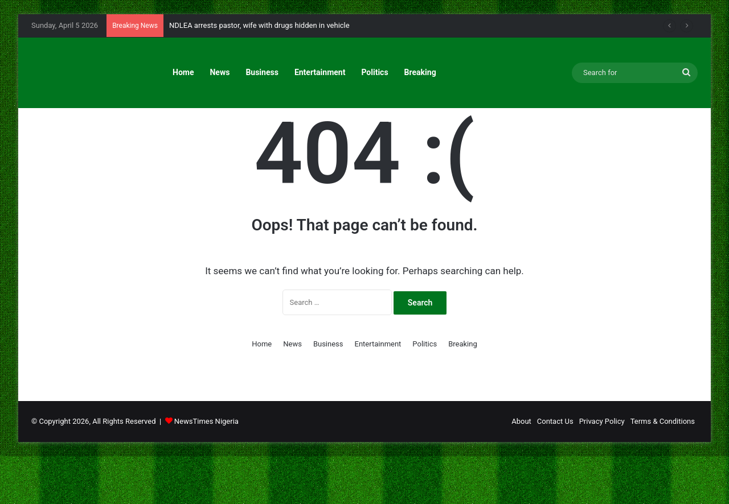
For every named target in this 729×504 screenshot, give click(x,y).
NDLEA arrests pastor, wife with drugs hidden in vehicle (259, 25)
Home (183, 72)
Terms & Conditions (662, 469)
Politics (374, 72)
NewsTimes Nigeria (206, 469)
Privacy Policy (602, 469)
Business (261, 72)
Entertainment (320, 72)
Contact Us (555, 469)
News (220, 72)
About (521, 469)
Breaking (420, 72)
